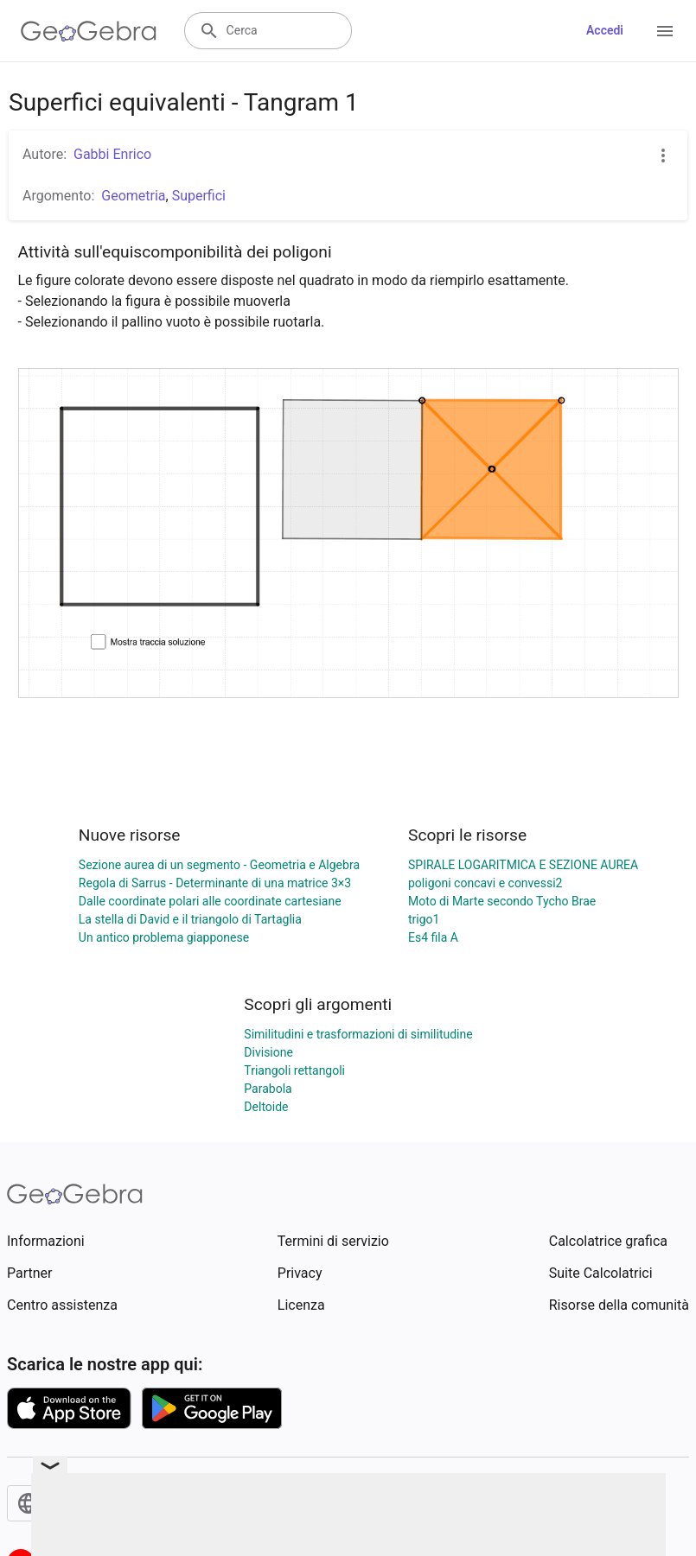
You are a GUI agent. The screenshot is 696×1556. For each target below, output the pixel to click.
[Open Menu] (664, 31)
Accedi (604, 30)
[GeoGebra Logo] (88, 31)
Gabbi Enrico (112, 154)
